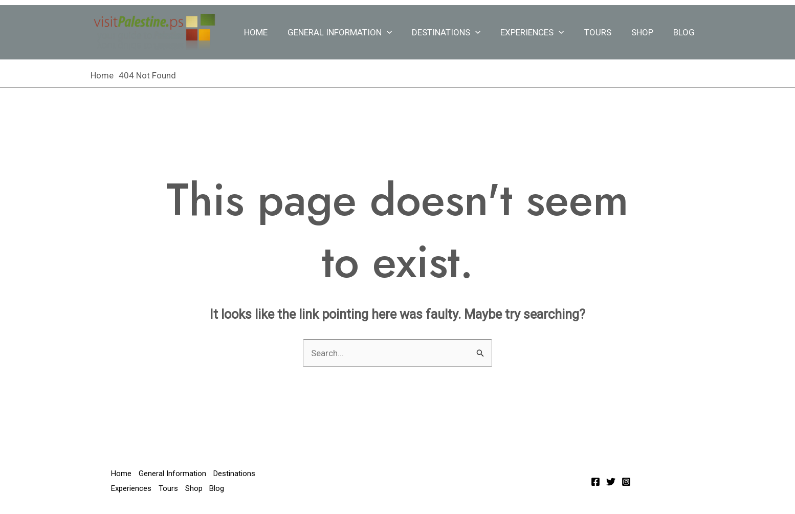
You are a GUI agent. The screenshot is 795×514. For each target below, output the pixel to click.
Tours (603, 32)
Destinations (458, 32)
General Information (353, 32)
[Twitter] (610, 481)
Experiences (541, 32)
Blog (685, 32)
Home (272, 32)
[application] (400, 32)
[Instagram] (626, 481)
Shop (646, 32)
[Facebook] (595, 481)
